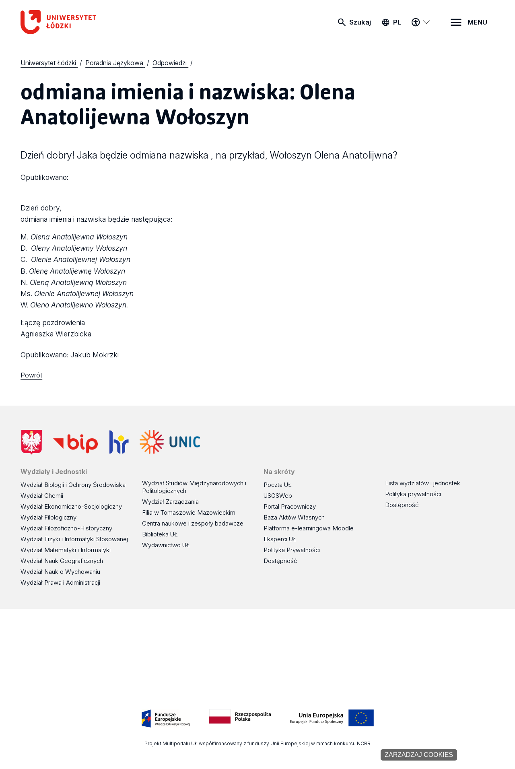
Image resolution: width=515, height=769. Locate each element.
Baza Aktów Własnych (294, 517)
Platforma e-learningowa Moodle (309, 528)
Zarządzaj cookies (419, 754)
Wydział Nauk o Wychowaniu (60, 571)
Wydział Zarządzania (170, 501)
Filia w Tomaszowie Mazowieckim (188, 512)
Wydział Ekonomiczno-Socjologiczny (71, 506)
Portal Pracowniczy (290, 506)
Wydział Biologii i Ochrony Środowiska (73, 485)
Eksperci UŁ (280, 539)
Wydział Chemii (42, 495)
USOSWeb (278, 495)
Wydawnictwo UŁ (166, 545)
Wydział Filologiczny (48, 517)
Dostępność (280, 561)
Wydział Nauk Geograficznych (62, 561)
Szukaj (360, 22)
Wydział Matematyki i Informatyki (66, 550)
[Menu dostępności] (420, 22)
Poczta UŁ (278, 485)
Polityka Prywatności (292, 550)
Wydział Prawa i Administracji (60, 582)
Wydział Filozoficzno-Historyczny (66, 528)
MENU (477, 22)
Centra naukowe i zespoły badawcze (192, 523)
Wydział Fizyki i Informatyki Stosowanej (74, 539)
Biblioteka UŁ (160, 534)
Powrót (31, 375)
